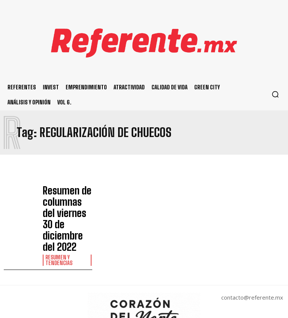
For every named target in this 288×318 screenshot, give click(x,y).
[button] (275, 94)
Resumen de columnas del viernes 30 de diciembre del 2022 (66, 198)
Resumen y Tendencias (57, 219)
